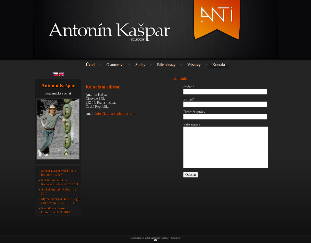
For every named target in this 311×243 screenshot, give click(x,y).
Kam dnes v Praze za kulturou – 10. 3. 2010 (55, 210)
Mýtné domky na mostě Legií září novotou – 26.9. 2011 (60, 201)
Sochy (140, 64)
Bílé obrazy (166, 64)
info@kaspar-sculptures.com (115, 114)
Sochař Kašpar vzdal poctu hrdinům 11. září (58, 172)
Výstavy (193, 64)
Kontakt (218, 64)
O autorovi (115, 64)
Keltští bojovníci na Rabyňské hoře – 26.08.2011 (59, 182)
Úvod (90, 64)
